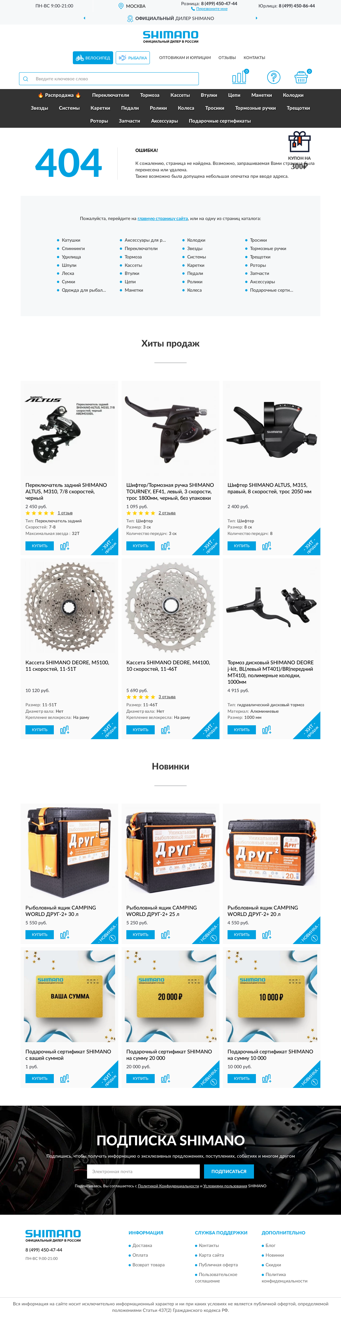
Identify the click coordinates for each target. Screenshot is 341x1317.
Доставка (142, 1245)
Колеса (186, 108)
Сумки (68, 282)
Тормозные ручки (255, 108)
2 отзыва (167, 513)
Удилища (71, 257)
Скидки (273, 1265)
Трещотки (298, 108)
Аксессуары (164, 121)
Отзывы (227, 58)
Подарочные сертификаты (220, 121)
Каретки (100, 108)
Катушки (71, 240)
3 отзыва (167, 697)
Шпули (69, 265)
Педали (130, 108)
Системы (69, 108)
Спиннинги (73, 249)
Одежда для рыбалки (84, 290)
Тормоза (150, 95)
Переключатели (110, 95)
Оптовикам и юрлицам (185, 58)
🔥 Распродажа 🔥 (59, 95)
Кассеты (180, 95)
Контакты (254, 58)
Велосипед (97, 58)
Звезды (39, 108)
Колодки (293, 95)
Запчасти (129, 121)
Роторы (99, 121)
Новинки (275, 1255)
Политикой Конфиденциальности (168, 1186)
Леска (68, 274)
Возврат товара (148, 1265)
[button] (209, 8)
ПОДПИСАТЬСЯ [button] (229, 1172)
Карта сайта (211, 1255)
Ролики (158, 108)
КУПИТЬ (39, 546)
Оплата (140, 1255)
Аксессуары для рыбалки (151, 240)
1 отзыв (65, 513)
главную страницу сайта (163, 218)
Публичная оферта (218, 1265)
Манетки (261, 95)
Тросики (214, 108)
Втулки (209, 95)
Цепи (234, 95)
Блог (271, 1245)
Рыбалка (137, 58)
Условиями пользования (225, 1186)
